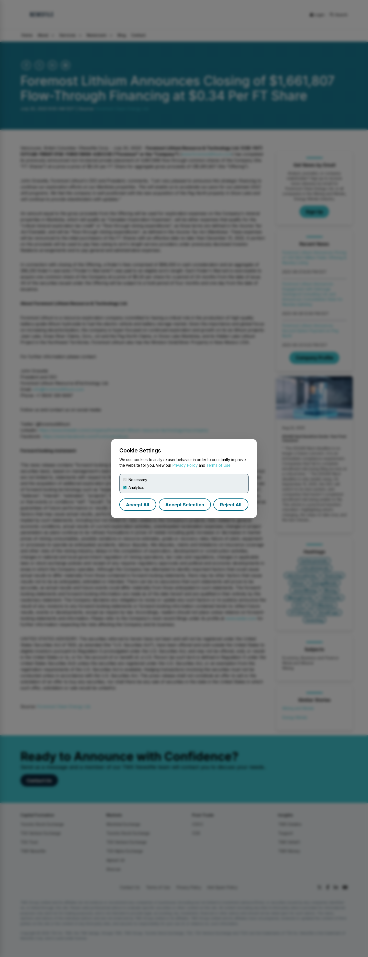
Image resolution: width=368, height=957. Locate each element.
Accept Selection (184, 504)
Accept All (137, 504)
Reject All (230, 504)
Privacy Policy (185, 465)
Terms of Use (218, 465)
